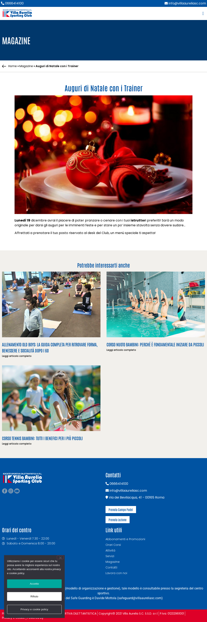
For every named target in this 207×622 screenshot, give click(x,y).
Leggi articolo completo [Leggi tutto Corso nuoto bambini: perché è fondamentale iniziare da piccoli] (121, 350)
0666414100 (12, 3)
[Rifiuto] (60, 557)
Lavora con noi (116, 573)
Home (12, 66)
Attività (110, 550)
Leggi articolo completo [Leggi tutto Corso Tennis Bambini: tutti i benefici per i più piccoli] (17, 443)
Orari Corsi (113, 545)
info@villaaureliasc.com (185, 3)
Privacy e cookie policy (34, 609)
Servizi (110, 556)
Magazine (26, 66)
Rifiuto (34, 596)
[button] (203, 13)
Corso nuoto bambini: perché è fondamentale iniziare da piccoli (155, 344)
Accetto (34, 583)
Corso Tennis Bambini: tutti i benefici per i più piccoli (42, 438)
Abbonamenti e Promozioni (125, 539)
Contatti (111, 567)
